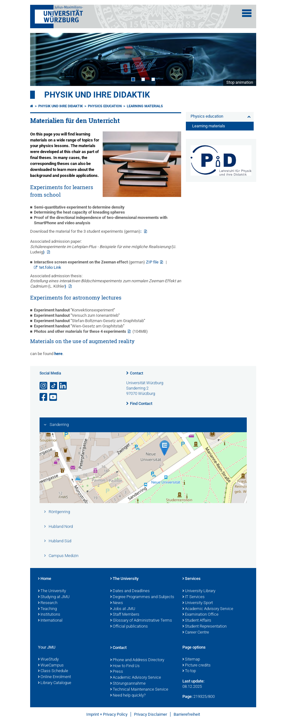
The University (52, 591)
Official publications (129, 626)
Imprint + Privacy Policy (106, 714)
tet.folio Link (50, 267)
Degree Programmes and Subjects (142, 597)
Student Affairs (196, 621)
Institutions (49, 615)
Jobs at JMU (122, 609)
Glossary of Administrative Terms (141, 621)
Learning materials (145, 106)
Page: (187, 696)
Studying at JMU (54, 597)
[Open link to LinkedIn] (63, 385)
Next (245, 59)
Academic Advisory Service (207, 609)
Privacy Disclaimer (150, 714)
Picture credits (196, 665)
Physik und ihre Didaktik (97, 94)
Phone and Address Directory (137, 660)
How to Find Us (125, 666)
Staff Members (124, 615)
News (116, 603)
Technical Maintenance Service (139, 690)
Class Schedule (53, 671)
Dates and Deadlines (130, 591)
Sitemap (191, 659)
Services (191, 579)
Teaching (47, 609)
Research (47, 603)
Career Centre (195, 632)
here (58, 353)
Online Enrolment (54, 677)
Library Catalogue (54, 683)
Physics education (105, 106)
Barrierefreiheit (187, 714)
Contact (136, 373)
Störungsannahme (128, 684)
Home (44, 579)
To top (189, 671)
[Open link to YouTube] (53, 397)
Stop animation (239, 82)
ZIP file (152, 262)
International (50, 621)
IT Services (193, 597)
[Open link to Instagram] (44, 385)
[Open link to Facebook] (44, 397)
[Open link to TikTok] (53, 385)
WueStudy (48, 659)
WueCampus (51, 665)
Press (116, 672)
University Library (198, 591)
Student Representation (204, 626)
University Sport (197, 603)
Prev (41, 59)
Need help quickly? (128, 695)
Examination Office (200, 615)
